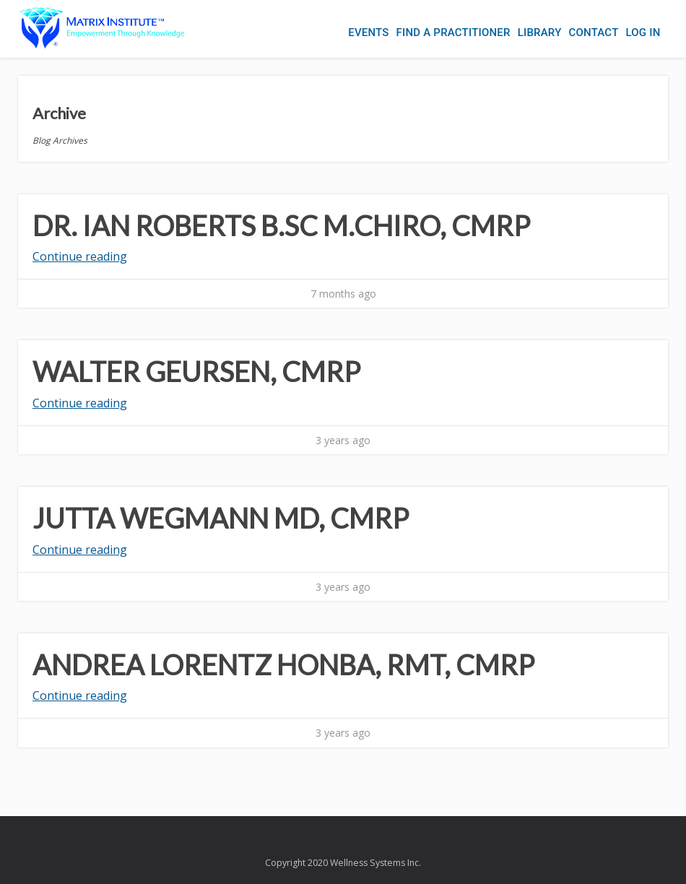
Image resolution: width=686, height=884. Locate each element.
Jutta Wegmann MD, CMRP (220, 517)
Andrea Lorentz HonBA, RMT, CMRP (283, 664)
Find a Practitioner (453, 32)
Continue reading (79, 256)
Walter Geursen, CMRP (196, 371)
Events (368, 32)
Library (540, 32)
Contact (594, 32)
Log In (642, 32)
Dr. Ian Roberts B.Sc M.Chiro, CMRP (281, 225)
